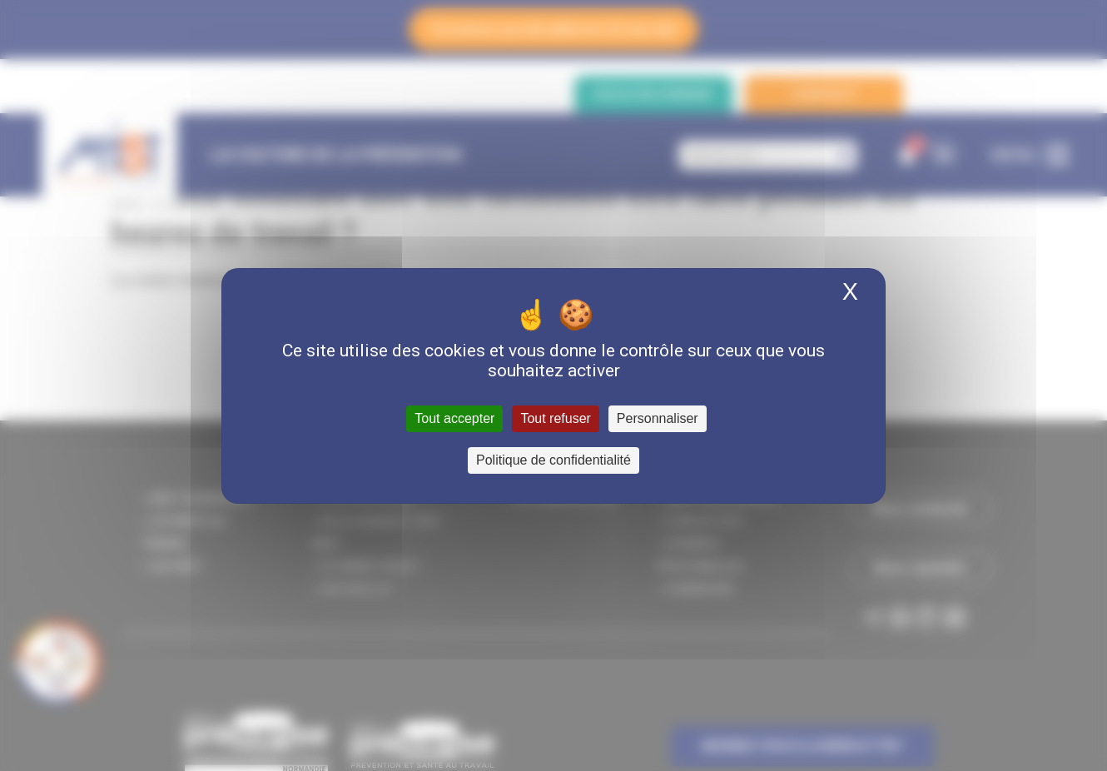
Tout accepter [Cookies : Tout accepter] (454, 418)
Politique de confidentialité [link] (553, 460)
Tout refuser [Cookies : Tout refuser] (555, 418)
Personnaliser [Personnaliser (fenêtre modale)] (657, 418)
